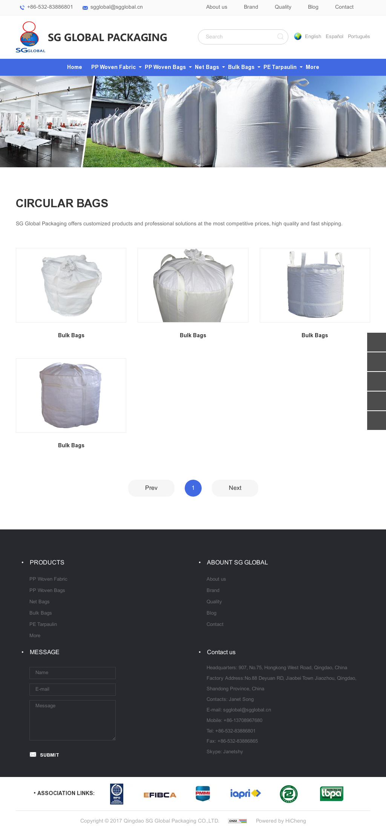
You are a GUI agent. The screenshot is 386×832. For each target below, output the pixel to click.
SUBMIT (49, 755)
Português (359, 37)
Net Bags (207, 67)
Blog (313, 7)
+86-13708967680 (243, 721)
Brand (251, 7)
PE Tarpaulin (280, 67)
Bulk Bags (241, 67)
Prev (151, 488)
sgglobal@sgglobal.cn (116, 7)
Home (74, 67)
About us (216, 7)
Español (334, 37)
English (313, 37)
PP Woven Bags (165, 67)
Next (235, 488)
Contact (344, 7)
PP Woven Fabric (113, 67)
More (312, 67)
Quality (283, 7)
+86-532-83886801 (50, 7)
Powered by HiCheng (281, 821)
